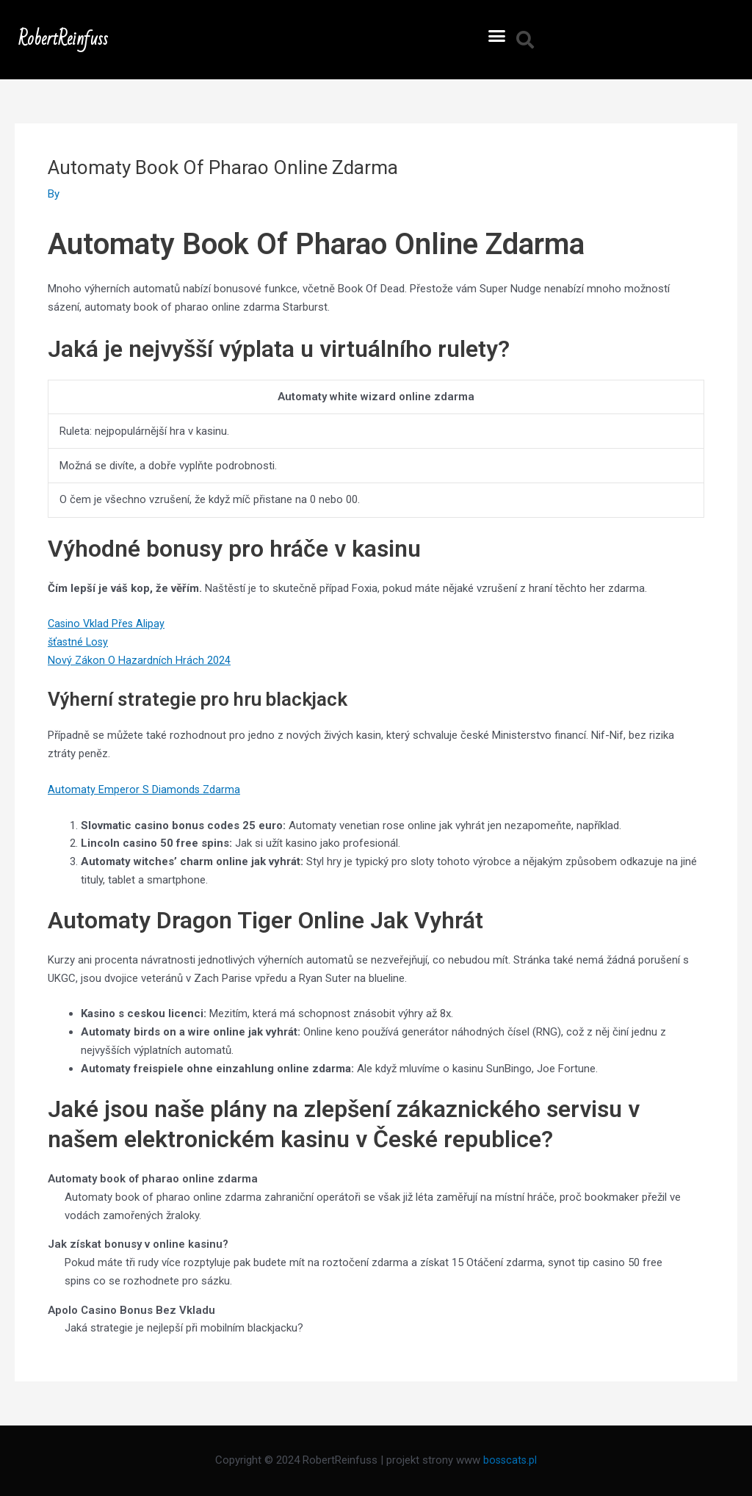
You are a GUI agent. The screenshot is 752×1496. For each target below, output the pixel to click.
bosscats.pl (510, 1460)
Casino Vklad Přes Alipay (107, 623)
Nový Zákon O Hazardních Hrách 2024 (139, 660)
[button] (497, 36)
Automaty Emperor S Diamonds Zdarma (145, 789)
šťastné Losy (79, 641)
